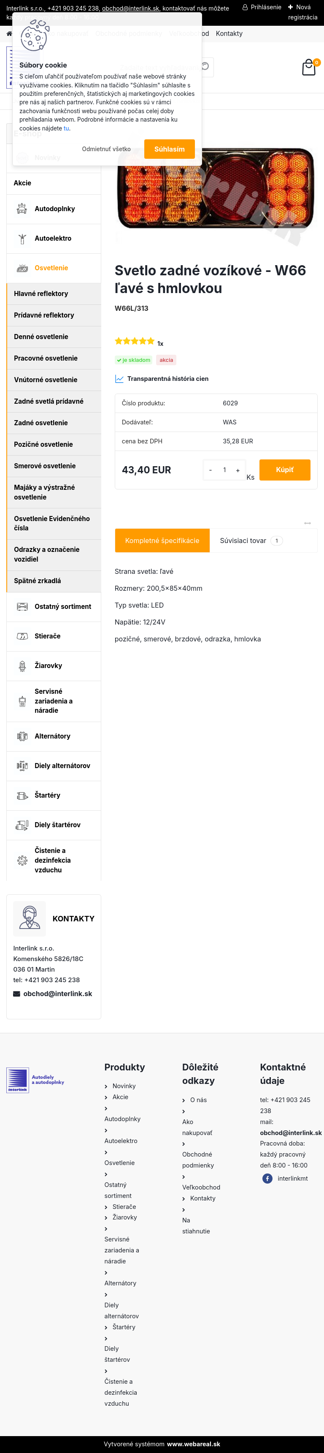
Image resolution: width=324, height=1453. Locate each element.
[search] (204, 70)
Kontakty (229, 34)
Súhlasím (169, 149)
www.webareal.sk (193, 1444)
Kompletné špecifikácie (162, 540)
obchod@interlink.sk (57, 993)
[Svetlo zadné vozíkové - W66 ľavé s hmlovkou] (216, 189)
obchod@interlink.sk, (131, 8)
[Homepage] (9, 34)
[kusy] (224, 469)
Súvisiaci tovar (251, 541)
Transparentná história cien (162, 378)
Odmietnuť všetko (106, 149)
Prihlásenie (266, 7)
